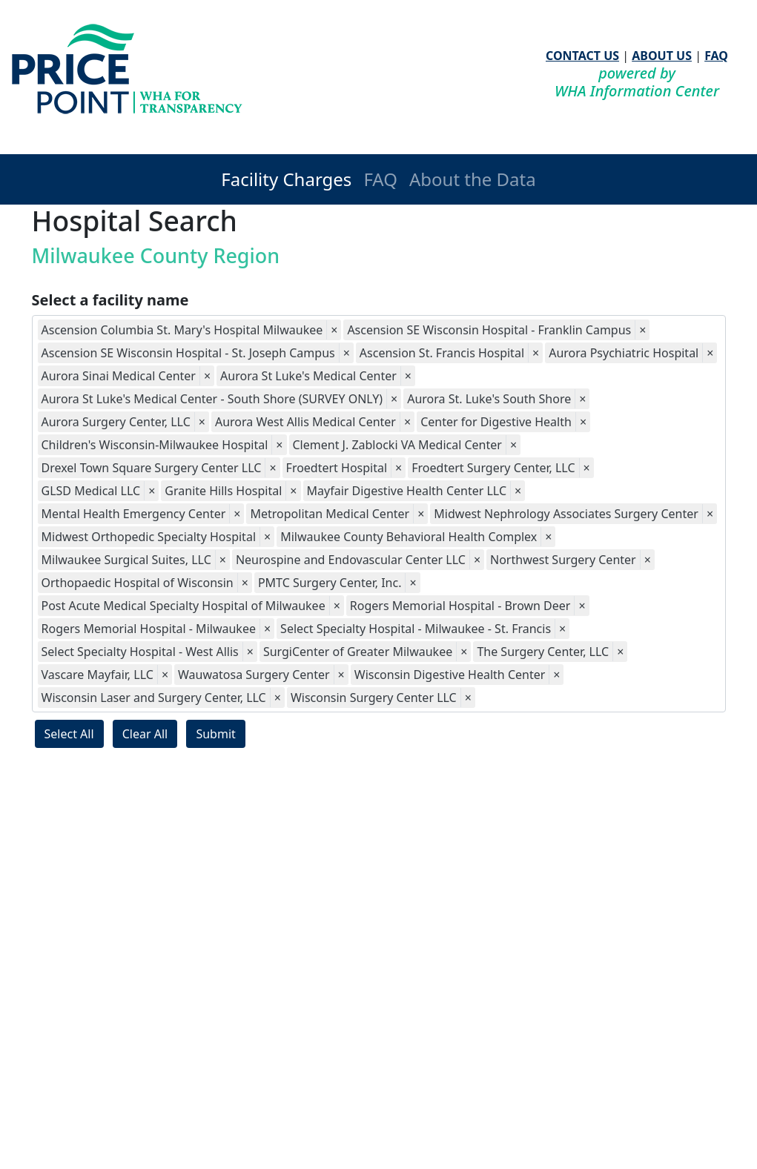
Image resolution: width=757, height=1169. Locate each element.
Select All (69, 734)
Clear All (145, 734)
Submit (215, 734)
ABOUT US (662, 55)
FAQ (716, 55)
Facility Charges (286, 179)
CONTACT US (582, 55)
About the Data (472, 179)
